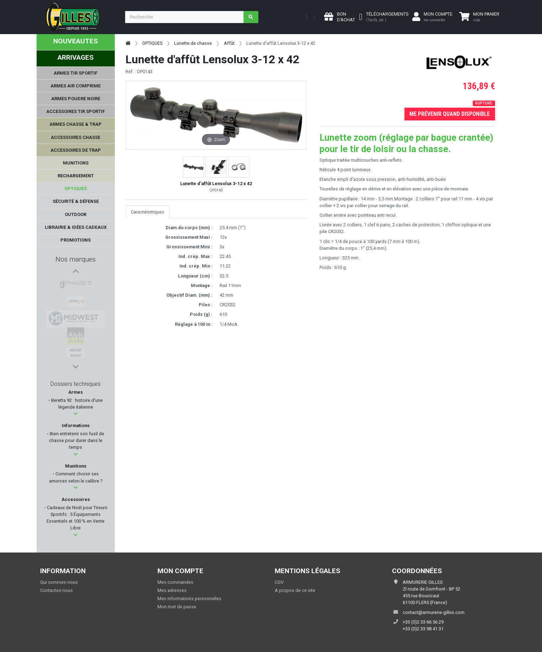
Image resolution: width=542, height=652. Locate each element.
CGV (279, 582)
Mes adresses (172, 590)
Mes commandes (175, 582)
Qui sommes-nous (59, 582)
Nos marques (75, 259)
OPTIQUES (152, 43)
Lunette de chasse (193, 43)
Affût (229, 43)
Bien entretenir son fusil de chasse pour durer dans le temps (76, 440)
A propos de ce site (295, 590)
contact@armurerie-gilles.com (434, 612)
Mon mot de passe (176, 606)
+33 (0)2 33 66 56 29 (423, 622)
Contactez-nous (56, 590)
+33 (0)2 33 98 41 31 (423, 628)
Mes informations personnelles (189, 598)
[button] (75, 413)
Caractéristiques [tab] (147, 212)
